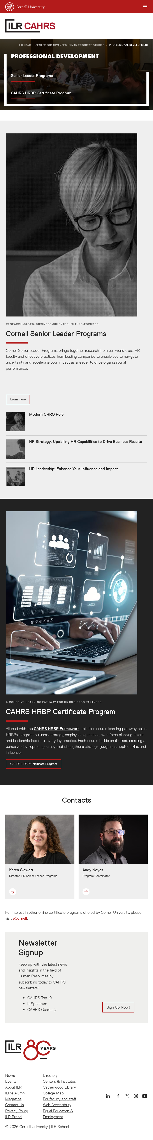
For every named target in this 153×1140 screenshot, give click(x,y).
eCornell (20, 918)
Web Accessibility (57, 1104)
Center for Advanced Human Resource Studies (69, 45)
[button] (33, 891)
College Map (53, 1093)
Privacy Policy (16, 1110)
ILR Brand (13, 1116)
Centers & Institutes (59, 1081)
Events (10, 1081)
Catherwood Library (59, 1087)
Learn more (18, 399)
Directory (50, 1075)
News (10, 1075)
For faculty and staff (59, 1098)
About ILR (13, 1087)
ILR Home (25, 45)
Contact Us (14, 1104)
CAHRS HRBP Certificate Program (33, 764)
